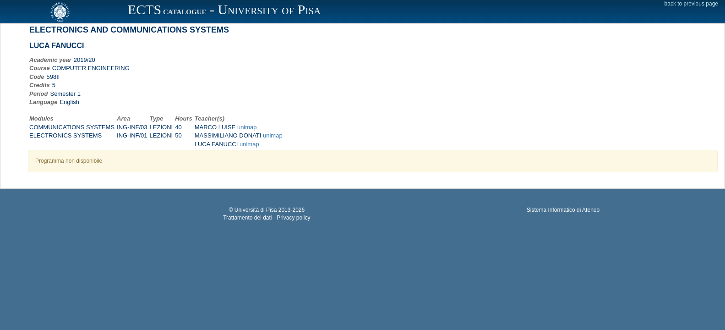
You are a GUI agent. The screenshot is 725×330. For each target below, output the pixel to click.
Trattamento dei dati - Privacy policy (266, 217)
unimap (247, 127)
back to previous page (691, 3)
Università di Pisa (255, 210)
